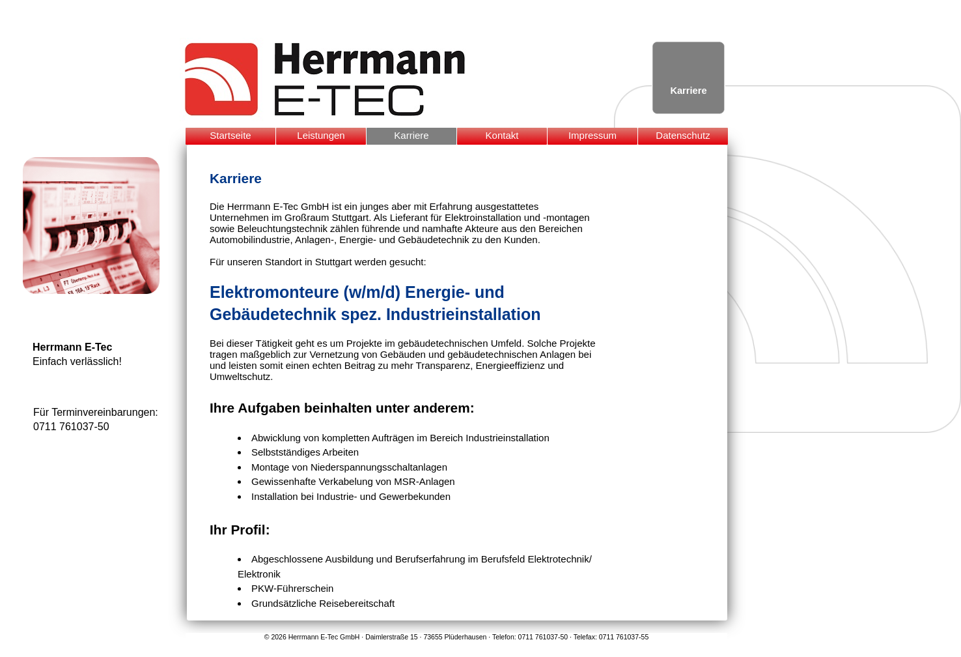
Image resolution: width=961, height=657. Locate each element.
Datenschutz (683, 135)
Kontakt (502, 135)
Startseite (230, 135)
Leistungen (320, 135)
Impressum (592, 135)
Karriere (411, 135)
